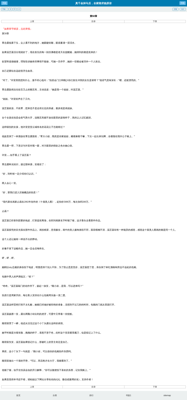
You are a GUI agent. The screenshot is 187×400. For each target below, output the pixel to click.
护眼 (175, 9)
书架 (4, 3)
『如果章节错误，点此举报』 (17, 29)
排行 (91, 395)
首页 (18, 395)
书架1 (128, 395)
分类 (55, 395)
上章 (32, 21)
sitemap (167, 395)
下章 (155, 21)
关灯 (182, 9)
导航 (182, 3)
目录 (93, 21)
